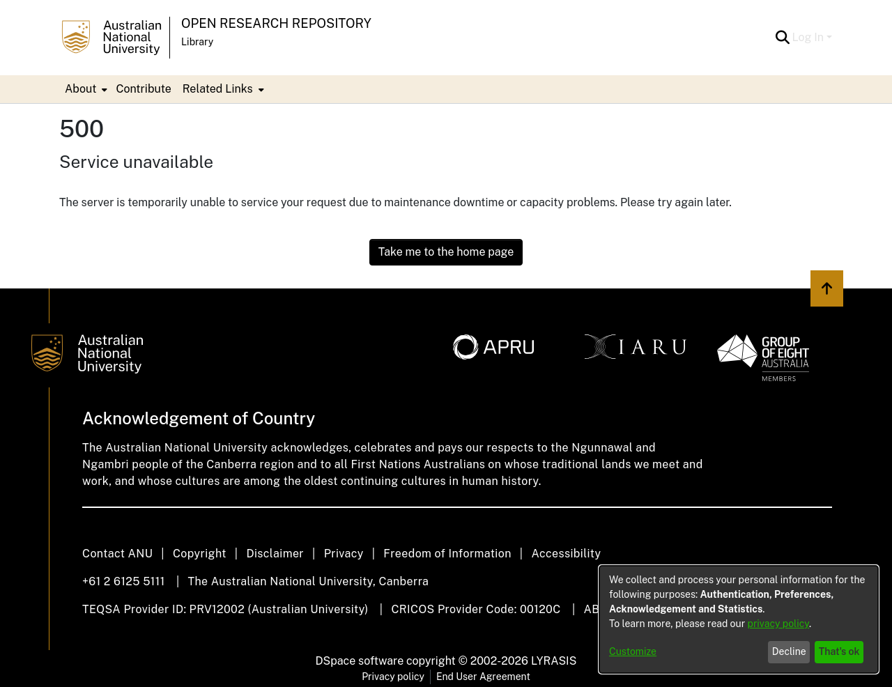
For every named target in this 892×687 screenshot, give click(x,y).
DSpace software (360, 660)
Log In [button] (809, 37)
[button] (783, 37)
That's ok (839, 651)
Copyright (199, 553)
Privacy (344, 553)
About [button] (80, 88)
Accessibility (566, 553)
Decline (789, 651)
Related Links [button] (218, 88)
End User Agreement (483, 676)
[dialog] (738, 619)
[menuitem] (84, 89)
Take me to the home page (446, 251)
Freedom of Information (447, 553)
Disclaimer (275, 553)
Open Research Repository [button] (276, 23)
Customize (632, 651)
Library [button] (197, 41)
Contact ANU (117, 553)
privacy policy (778, 623)
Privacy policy (393, 676)
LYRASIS (553, 660)
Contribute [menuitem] (143, 88)
